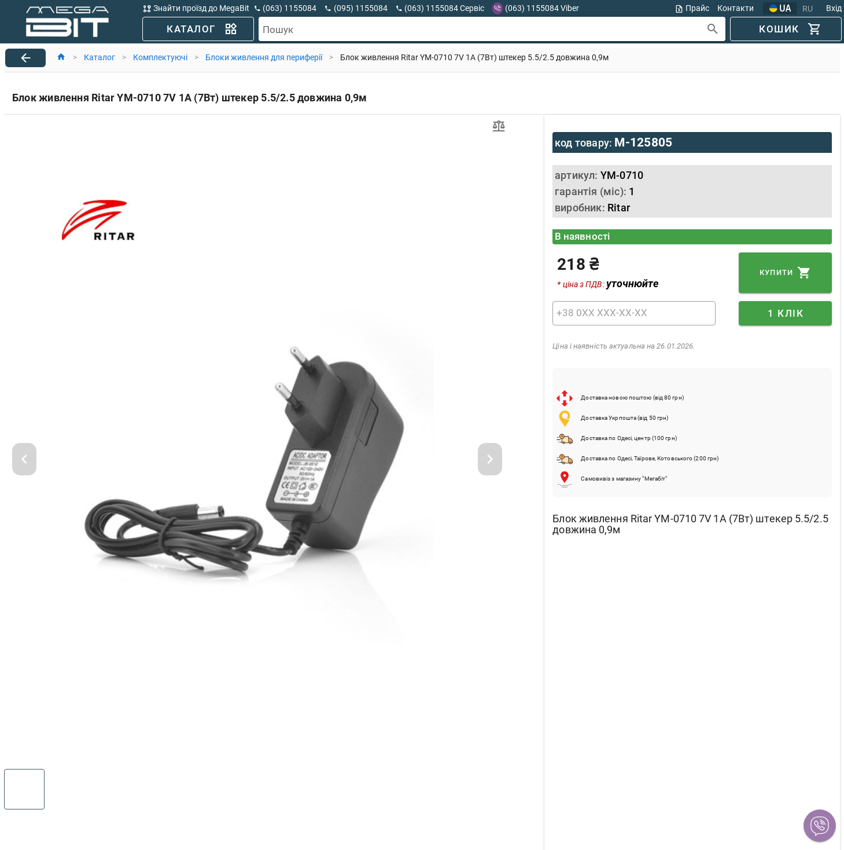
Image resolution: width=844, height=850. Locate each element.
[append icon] (713, 29)
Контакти (735, 8)
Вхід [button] (834, 8)
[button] (820, 825)
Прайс (692, 8)
